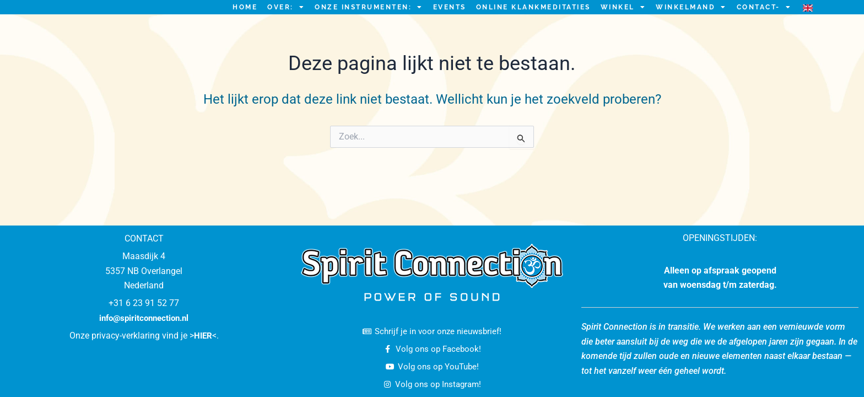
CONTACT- (764, 20)
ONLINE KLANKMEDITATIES (533, 20)
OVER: (286, 20)
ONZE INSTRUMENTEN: (369, 20)
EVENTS (449, 20)
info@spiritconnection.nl (144, 314)
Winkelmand (691, 20)
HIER (203, 333)
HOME (245, 20)
